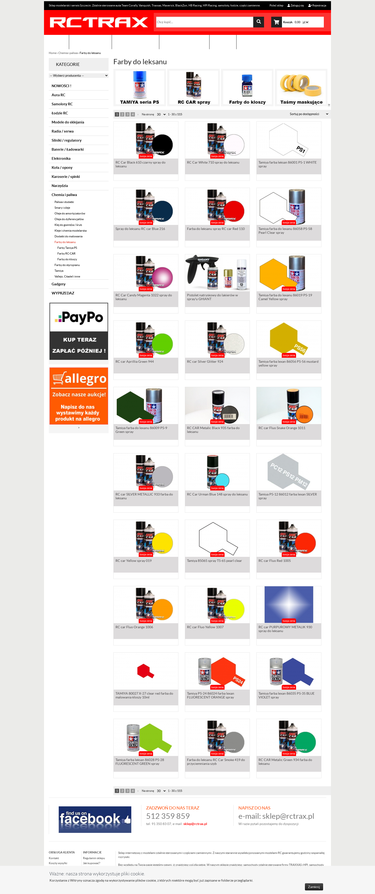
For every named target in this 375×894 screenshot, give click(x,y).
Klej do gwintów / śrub (68, 224)
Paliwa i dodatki (64, 201)
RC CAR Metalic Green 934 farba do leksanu (285, 762)
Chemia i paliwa (68, 52)
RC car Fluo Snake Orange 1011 (282, 428)
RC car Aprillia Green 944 (135, 362)
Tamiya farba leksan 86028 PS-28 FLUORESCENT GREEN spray (140, 762)
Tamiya (59, 270)
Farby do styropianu (67, 264)
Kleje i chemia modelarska (71, 230)
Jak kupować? (91, 863)
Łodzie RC (60, 113)
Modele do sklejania (68, 122)
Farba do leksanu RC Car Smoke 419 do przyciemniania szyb (216, 762)
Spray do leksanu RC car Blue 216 (140, 229)
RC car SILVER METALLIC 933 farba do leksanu (144, 496)
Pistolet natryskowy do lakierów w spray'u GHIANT (212, 297)
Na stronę (148, 114)
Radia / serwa (63, 131)
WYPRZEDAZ (63, 293)
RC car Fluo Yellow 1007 (205, 627)
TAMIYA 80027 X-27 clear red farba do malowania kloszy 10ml (144, 696)
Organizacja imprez (135, 42)
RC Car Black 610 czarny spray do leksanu (140, 165)
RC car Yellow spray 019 (134, 561)
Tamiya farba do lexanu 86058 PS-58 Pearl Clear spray (285, 231)
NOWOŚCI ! (61, 86)
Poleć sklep (276, 5)
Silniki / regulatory (67, 140)
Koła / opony (62, 167)
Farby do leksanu (65, 242)
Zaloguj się (295, 5)
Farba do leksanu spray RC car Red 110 (216, 229)
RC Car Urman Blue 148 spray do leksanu (217, 495)
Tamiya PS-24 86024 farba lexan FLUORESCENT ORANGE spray (210, 696)
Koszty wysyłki (58, 863)
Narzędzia (60, 186)
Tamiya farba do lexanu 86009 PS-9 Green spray (141, 430)
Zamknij (314, 887)
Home (53, 52)
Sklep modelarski (90, 42)
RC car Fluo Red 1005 (275, 561)
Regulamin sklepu (94, 858)
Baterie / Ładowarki (68, 149)
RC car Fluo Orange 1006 (134, 627)
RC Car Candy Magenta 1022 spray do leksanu (144, 297)
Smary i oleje (62, 207)
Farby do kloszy (67, 259)
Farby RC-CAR (66, 253)
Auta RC (58, 95)
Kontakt (223, 42)
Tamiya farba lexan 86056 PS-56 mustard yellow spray (289, 364)
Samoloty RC (62, 104)
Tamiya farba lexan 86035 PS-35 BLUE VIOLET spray (286, 696)
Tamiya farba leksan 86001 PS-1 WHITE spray (288, 165)
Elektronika (61, 158)
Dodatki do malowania (69, 236)
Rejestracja (317, 5)
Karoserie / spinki (66, 177)
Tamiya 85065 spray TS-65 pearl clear (214, 561)
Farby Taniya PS (67, 247)
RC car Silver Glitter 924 (205, 362)
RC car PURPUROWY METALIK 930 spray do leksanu (285, 629)
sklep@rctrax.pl (288, 816)
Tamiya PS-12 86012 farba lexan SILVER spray (288, 496)
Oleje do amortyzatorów (70, 213)
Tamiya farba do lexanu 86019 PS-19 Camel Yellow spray (285, 297)
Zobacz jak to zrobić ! (184, 42)
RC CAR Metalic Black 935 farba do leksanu (213, 430)
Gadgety (59, 284)
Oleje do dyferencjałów (69, 219)
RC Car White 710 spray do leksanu (213, 163)
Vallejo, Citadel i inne (67, 276)
